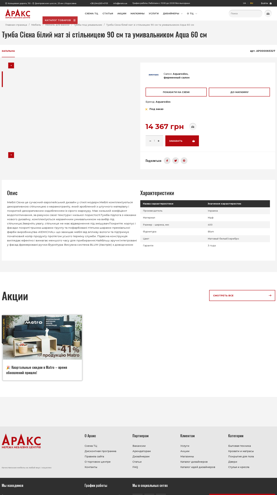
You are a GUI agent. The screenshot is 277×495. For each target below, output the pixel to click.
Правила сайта (94, 456)
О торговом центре (98, 461)
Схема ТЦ (91, 13)
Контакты (91, 467)
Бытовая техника (239, 445)
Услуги (154, 13)
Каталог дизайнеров (194, 461)
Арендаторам (141, 451)
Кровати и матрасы (241, 451)
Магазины (138, 13)
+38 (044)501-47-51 (99, 3)
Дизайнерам (140, 456)
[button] (11, 65)
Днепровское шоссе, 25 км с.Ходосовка (55, 3)
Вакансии (139, 445)
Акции (121, 13)
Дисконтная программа (100, 451)
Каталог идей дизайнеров (197, 467)
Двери (232, 461)
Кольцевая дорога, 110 (19, 3)
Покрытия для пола (241, 456)
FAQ (135, 467)
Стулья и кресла (238, 467)
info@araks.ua (120, 3)
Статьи (107, 13)
